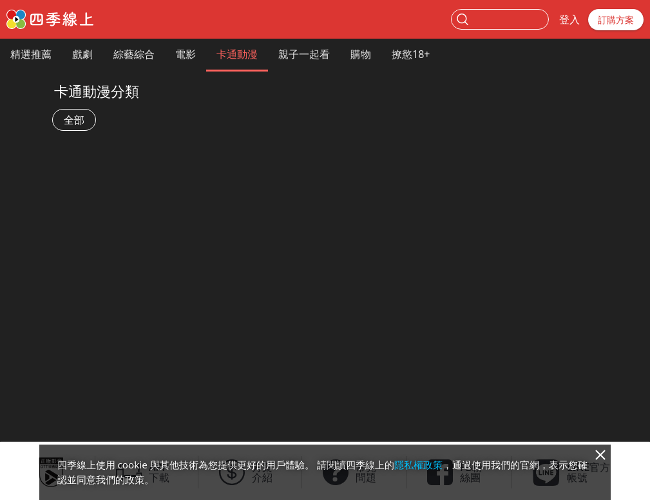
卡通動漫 (237, 54)
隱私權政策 (418, 464)
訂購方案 (616, 20)
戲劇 (82, 54)
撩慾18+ (411, 54)
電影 (185, 54)
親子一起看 (304, 54)
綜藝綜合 (134, 54)
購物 (360, 54)
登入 (569, 19)
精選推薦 (31, 54)
